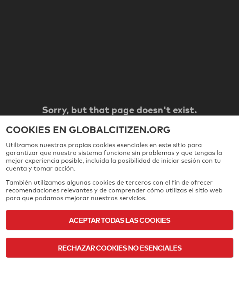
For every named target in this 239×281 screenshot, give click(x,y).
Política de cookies (119, 269)
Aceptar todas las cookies (119, 220)
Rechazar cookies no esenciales (119, 248)
